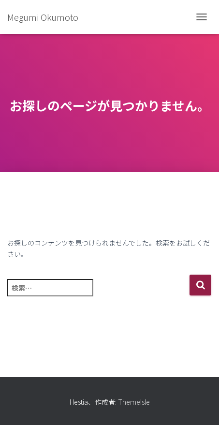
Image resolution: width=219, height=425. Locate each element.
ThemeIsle (134, 402)
